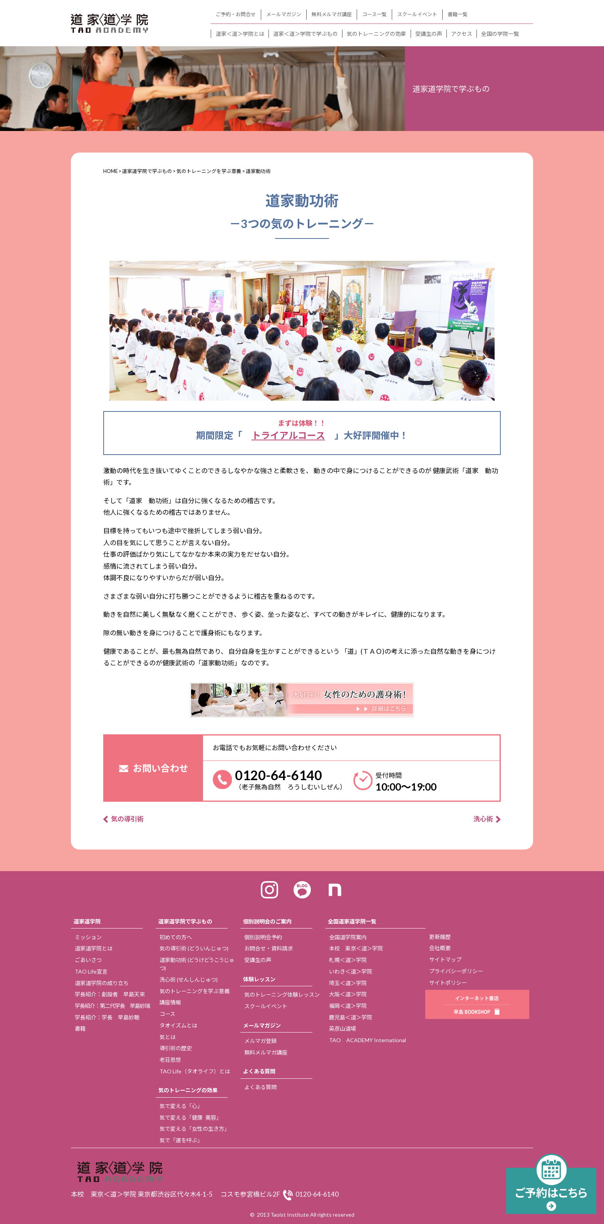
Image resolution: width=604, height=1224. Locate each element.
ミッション (88, 937)
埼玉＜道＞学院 (348, 983)
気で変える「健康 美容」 (190, 1117)
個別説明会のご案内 (267, 921)
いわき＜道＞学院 (350, 971)
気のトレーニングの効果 (376, 33)
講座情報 (170, 1002)
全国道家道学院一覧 (352, 921)
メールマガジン (283, 14)
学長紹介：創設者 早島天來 (110, 994)
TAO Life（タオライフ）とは (194, 1071)
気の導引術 (127, 819)
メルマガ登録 (260, 1041)
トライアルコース (288, 435)
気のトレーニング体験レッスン (282, 994)
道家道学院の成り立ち (102, 983)
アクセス (461, 33)
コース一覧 (374, 14)
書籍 (80, 1028)
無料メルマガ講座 (332, 14)
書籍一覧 (458, 14)
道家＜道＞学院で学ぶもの (305, 33)
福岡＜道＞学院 (348, 1005)
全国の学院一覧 (500, 33)
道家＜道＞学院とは (240, 33)
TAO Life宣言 (91, 971)
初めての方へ (175, 937)
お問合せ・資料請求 (268, 948)
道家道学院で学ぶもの (185, 921)
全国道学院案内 (348, 937)
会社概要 (440, 948)
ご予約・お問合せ (236, 14)
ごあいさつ (88, 960)
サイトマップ (445, 959)
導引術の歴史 (175, 1048)
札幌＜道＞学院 (348, 960)
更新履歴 (440, 937)
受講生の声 (428, 33)
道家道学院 (87, 921)
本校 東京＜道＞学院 (356, 948)
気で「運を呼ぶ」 (181, 1140)
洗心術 (483, 819)
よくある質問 (259, 1071)
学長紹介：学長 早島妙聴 (107, 1017)
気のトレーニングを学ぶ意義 (194, 991)
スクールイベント (417, 14)
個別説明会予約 (263, 937)
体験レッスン (259, 979)
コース (167, 1014)
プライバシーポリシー (456, 971)
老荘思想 (170, 1059)
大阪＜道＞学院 (348, 994)
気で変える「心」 (181, 1106)
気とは (167, 1037)
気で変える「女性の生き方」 (194, 1128)
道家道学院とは (93, 948)
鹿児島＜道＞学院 (350, 1017)
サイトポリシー (448, 982)
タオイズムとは (178, 1025)
